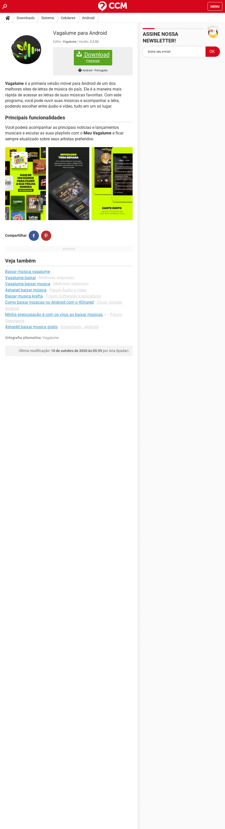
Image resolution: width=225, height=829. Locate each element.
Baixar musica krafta (24, 296)
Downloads (26, 18)
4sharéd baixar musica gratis (31, 326)
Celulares (68, 18)
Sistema (47, 18)
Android (88, 18)
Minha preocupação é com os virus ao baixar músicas (54, 314)
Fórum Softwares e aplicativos (73, 296)
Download (93, 57)
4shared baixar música (25, 290)
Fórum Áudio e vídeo (68, 290)
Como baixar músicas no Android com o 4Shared (49, 302)
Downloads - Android (79, 326)
